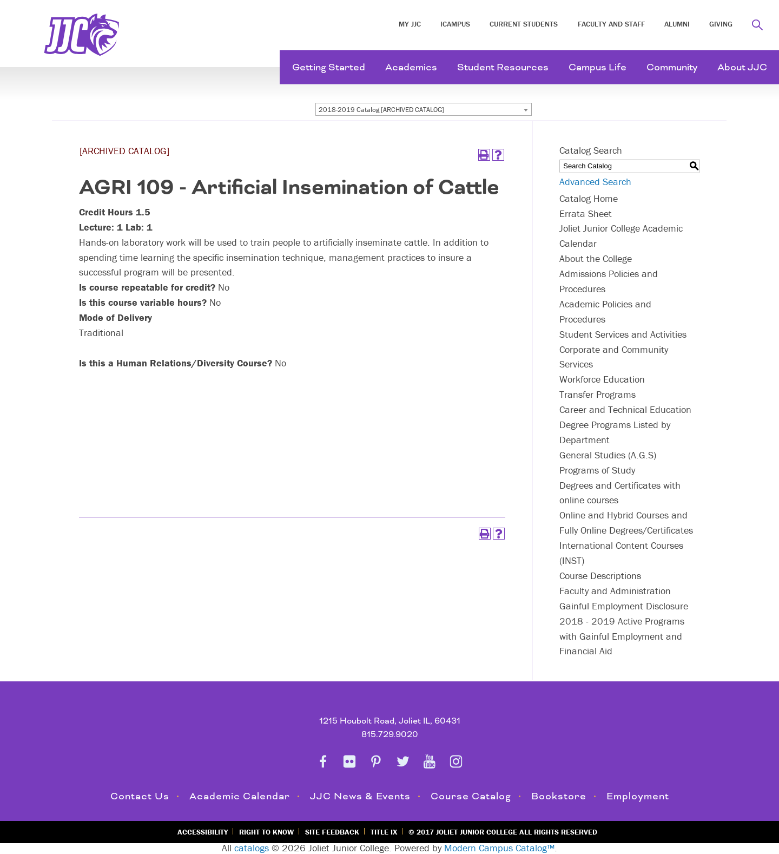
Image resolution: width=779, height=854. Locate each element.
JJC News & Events (360, 796)
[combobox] (423, 109)
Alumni (677, 24)
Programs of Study (597, 470)
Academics (411, 67)
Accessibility (202, 832)
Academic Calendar (239, 796)
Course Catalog (471, 796)
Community (671, 67)
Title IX (384, 832)
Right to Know (266, 832)
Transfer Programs (597, 394)
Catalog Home (588, 198)
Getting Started (328, 67)
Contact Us (139, 796)
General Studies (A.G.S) (607, 455)
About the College (595, 258)
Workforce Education (602, 379)
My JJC (410, 24)
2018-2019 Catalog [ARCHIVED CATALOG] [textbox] (381, 109)
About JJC (742, 67)
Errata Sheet (585, 213)
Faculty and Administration (615, 590)
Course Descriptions (600, 575)
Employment (637, 796)
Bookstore (558, 796)
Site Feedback (332, 832)
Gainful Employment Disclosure (623, 606)
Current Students (524, 24)
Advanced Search (595, 181)
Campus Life (597, 67)
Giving (720, 24)
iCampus (455, 24)
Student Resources (503, 67)
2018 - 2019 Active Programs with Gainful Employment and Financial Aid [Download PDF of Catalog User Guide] (621, 636)
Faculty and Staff (611, 24)
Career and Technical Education (625, 409)
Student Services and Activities (622, 334)
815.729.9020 (389, 734)
